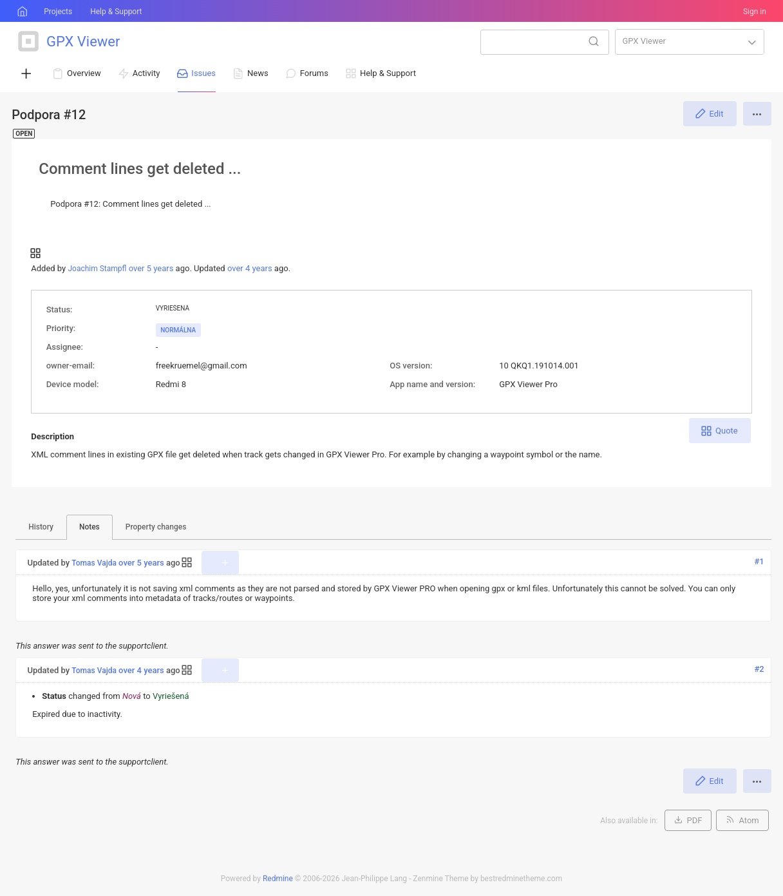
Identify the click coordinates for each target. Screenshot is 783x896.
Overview (84, 73)
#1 (759, 561)
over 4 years (249, 268)
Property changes (156, 526)
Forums (314, 73)
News (258, 73)
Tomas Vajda (94, 562)
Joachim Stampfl (97, 268)
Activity (146, 73)
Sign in (754, 11)
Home (21, 11)
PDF (695, 820)
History (40, 526)
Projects (58, 11)
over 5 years (151, 268)
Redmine (278, 878)
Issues (203, 73)
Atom (749, 820)
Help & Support (116, 11)
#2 (759, 669)
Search (593, 41)
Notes (89, 526)
